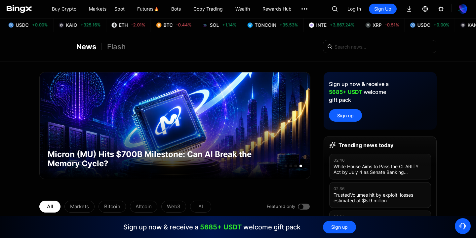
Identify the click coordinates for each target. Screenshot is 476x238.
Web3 (173, 206)
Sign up (345, 115)
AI (200, 206)
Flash (116, 46)
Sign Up (382, 9)
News (86, 46)
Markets (79, 206)
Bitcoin (112, 206)
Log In (354, 9)
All (50, 206)
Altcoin (144, 206)
